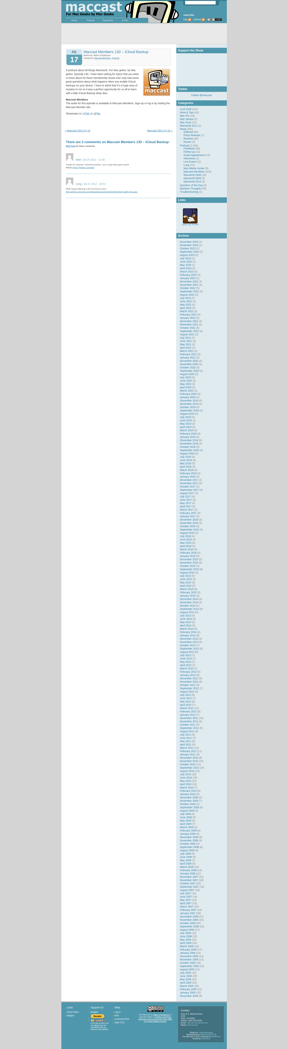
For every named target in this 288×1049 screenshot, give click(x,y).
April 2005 (186, 982)
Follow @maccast (201, 95)
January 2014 (188, 635)
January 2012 (188, 714)
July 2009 (185, 814)
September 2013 (189, 648)
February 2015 (188, 592)
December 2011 (189, 718)
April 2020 (186, 387)
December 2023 (189, 241)
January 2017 (188, 516)
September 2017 (189, 489)
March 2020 (187, 390)
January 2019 (188, 436)
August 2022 (187, 294)
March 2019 (187, 430)
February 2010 (188, 790)
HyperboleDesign (206, 1033)
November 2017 (189, 483)
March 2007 (187, 906)
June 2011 (186, 737)
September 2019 (189, 410)
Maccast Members (194, 171)
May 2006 (185, 939)
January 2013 (188, 675)
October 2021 (188, 327)
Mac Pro (185, 115)
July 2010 (185, 774)
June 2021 (186, 341)
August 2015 (187, 572)
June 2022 (186, 301)
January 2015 (188, 595)
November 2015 (189, 562)
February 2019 (188, 433)
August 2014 (187, 612)
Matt (78, 159)
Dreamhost (205, 1039)
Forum (125, 20)
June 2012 (186, 698)
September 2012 (189, 688)
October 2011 (188, 724)
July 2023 (185, 258)
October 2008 (188, 843)
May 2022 (185, 304)
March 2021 (187, 350)
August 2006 (187, 929)
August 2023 (187, 255)
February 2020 (188, 393)
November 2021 (189, 324)
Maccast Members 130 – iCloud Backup (116, 52)
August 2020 (187, 374)
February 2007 (188, 909)
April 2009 (186, 823)
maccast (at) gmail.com (197, 1023)
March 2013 (187, 668)
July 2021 (185, 337)
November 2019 (189, 403)
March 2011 (187, 747)
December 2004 (189, 995)
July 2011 (185, 734)
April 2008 (186, 863)
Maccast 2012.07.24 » (159, 130)
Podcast (90, 20)
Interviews (189, 158)
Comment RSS (122, 1019)
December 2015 (189, 559)
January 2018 (188, 476)
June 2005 (186, 976)
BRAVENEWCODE (208, 1035)
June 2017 (186, 499)
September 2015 (189, 569)
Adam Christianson (161, 1015)
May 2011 (185, 741)
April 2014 (186, 625)
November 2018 (189, 443)
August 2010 (187, 771)
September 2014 (189, 608)
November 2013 (189, 642)
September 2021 (189, 331)
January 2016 (188, 556)
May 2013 (185, 661)
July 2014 (185, 615)
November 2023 (189, 245)
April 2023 (186, 268)
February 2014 (188, 632)
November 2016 (189, 522)
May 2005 (185, 979)
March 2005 (187, 986)
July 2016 (185, 536)
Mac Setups (187, 119)
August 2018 (187, 453)
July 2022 (185, 298)
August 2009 (187, 810)
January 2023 (188, 278)
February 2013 (188, 671)
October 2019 (188, 407)
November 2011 (189, 721)
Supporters (107, 20)
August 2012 (187, 691)
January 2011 (188, 754)
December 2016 (189, 519)
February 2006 (188, 949)
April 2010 (186, 784)
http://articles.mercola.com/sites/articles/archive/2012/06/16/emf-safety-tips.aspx (102, 192)
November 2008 (189, 840)
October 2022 (188, 288)
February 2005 (188, 989)
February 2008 (188, 870)
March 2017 (187, 509)
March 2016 (187, 549)
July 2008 (185, 853)
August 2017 (187, 493)
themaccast (192, 1025)
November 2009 (189, 800)
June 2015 (186, 579)
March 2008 (187, 866)
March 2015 (187, 589)
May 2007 (185, 900)
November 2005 (189, 959)
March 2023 (187, 271)
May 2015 (185, 582)
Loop (186, 165)
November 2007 (189, 880)
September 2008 (189, 847)
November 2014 (189, 602)
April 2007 (186, 903)
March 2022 (187, 311)
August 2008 (187, 850)
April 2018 (186, 466)
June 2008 (186, 857)
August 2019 (187, 413)
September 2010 (189, 767)
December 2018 (189, 440)
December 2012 (189, 678)
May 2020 (185, 384)
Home (74, 20)
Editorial (188, 131)
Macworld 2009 (192, 178)
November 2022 (189, 284)
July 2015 (185, 575)
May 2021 (185, 344)
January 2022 (188, 317)
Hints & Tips (187, 112)
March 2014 (187, 628)
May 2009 (185, 820)
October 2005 (188, 962)
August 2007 (187, 890)
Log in (118, 1012)
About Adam (73, 1012)
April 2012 (186, 704)
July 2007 (185, 893)
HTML (86, 113)
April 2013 (186, 665)
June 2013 (186, 658)
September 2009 (189, 807)
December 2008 (189, 837)
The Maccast (144, 1015)
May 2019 (185, 423)
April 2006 (186, 943)
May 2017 (185, 503)
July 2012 (185, 694)
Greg (78, 183)
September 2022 (189, 291)
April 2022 (186, 307)
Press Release (192, 135)
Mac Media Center (194, 168)
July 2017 (185, 496)
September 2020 (189, 370)
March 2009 (187, 827)
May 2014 (185, 622)
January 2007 (188, 913)
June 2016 (186, 539)
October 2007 (188, 883)
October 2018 (188, 446)
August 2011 (187, 731)
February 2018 (188, 473)
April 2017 (186, 506)
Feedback (189, 148)
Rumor (187, 141)
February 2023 (188, 274)
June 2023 (186, 261)
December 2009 (189, 797)
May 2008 (185, 860)
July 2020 (185, 377)
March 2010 (187, 787)
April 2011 (186, 744)
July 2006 (185, 933)
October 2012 (188, 685)
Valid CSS (120, 1022)
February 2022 (188, 314)
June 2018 (186, 460)
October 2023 (188, 248)
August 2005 (187, 969)
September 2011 (189, 728)
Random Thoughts (190, 188)
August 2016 (187, 532)
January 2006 (188, 952)
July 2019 (185, 417)
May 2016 (185, 542)
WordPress (215, 1037)
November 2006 (189, 919)
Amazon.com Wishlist (99, 1029)
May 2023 (185, 264)
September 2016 (189, 529)
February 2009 (188, 830)
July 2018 (185, 456)
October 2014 (188, 605)
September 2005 (189, 966)
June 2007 (186, 896)
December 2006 (189, 916)
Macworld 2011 (188, 125)
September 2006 (189, 926)
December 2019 (189, 400)
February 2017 (188, 513)
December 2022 (189, 281)
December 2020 (189, 360)
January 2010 (188, 794)
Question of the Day (191, 185)
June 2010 (186, 777)
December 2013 (189, 638)
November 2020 (189, 364)
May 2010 (185, 780)
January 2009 (188, 833)
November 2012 (189, 681)
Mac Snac (185, 122)
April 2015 (186, 585)
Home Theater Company (83, 167)
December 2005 (189, 956)
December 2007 (189, 876)
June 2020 (186, 380)
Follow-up (189, 151)
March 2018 (187, 470)
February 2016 (188, 552)
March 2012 (187, 708)
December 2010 (189, 757)
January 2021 (188, 357)
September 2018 (189, 450)
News (183, 129)
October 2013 (188, 645)
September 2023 (189, 251)
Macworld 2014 (192, 181)
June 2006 (186, 936)
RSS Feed (70, 146)
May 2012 (185, 701)
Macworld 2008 (192, 174)
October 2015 (188, 565)
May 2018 (185, 463)
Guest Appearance (194, 155)
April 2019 (186, 427)
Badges (70, 1015)
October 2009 (188, 804)
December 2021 (189, 321)
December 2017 (189, 479)
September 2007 (189, 886)
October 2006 (188, 923)
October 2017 (188, 486)
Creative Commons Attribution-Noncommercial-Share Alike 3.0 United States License (155, 1019)
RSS (117, 1015)
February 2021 (188, 354)
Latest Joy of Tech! (190, 224)
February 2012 (188, 711)
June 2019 (186, 420)
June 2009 (186, 817)
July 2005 (185, 972)
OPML (97, 113)
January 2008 (188, 873)
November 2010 (189, 761)
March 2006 (187, 946)
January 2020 (188, 397)
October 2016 (188, 526)
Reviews (188, 138)
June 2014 (186, 618)
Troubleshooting (189, 191)
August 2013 (187, 651)
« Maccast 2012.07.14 (77, 130)
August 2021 (187, 334)
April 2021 (186, 347)
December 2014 (189, 599)
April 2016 (186, 546)
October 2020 (188, 367)
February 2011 (188, 751)
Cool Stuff (185, 109)
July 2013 (185, 655)
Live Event (190, 161)
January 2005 (188, 992)
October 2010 (188, 764)
